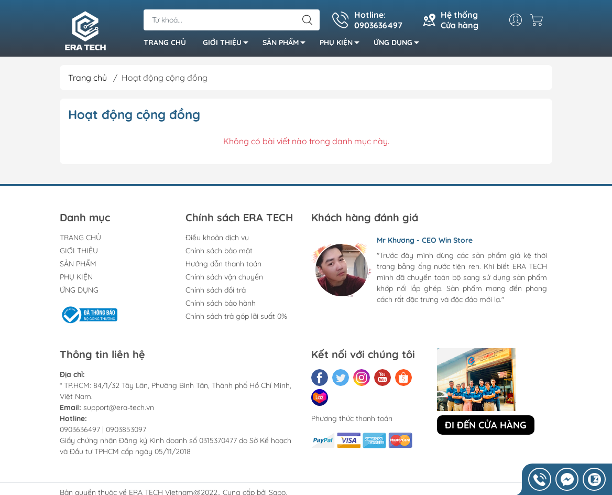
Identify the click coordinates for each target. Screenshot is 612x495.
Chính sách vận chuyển (224, 277)
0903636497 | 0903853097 (103, 429)
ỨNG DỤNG (399, 44)
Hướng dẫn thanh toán (223, 263)
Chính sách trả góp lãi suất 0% (236, 316)
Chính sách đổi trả (215, 290)
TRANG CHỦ (165, 42)
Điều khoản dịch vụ (217, 237)
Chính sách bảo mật (219, 250)
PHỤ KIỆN (342, 44)
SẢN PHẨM (287, 44)
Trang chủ (87, 77)
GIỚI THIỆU (228, 44)
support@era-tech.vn (118, 407)
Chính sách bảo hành (220, 303)
